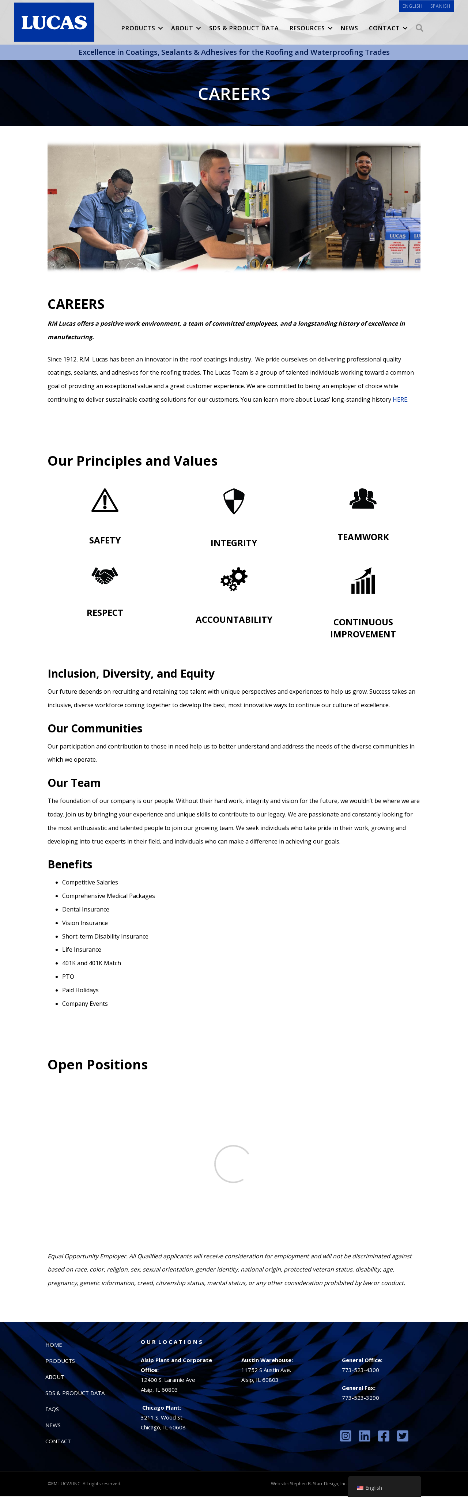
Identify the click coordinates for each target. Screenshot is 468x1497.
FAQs (52, 1409)
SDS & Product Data (244, 29)
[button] (161, 29)
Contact (384, 29)
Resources (307, 29)
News (350, 29)
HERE (400, 400)
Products (139, 29)
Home (53, 1345)
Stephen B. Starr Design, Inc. (318, 1484)
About (182, 29)
